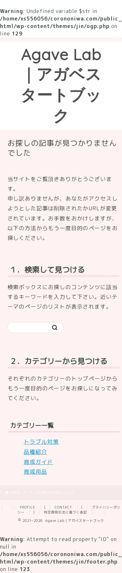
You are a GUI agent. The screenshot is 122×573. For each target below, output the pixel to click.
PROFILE (27, 507)
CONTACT (63, 507)
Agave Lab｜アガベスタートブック (61, 85)
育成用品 (35, 471)
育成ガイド (38, 462)
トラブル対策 (41, 441)
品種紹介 (35, 451)
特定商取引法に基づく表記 (65, 512)
